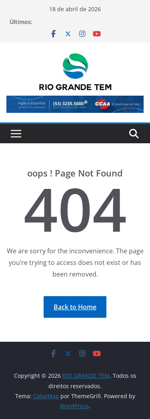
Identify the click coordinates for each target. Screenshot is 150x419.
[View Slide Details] (75, 104)
